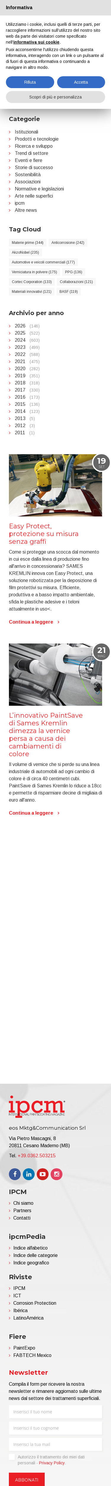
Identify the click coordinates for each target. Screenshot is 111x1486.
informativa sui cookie (36, 42)
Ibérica (20, 1310)
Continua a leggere (31, 813)
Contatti (21, 1217)
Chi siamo (23, 1203)
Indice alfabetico (30, 1247)
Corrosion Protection (34, 1303)
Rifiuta (30, 82)
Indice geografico (31, 1262)
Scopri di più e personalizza (55, 97)
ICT (17, 1295)
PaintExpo (24, 1347)
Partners (22, 1210)
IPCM (19, 1288)
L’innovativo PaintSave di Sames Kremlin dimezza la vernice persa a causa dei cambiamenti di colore (46, 926)
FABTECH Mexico (32, 1355)
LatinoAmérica (28, 1317)
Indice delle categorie (35, 1255)
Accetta (81, 82)
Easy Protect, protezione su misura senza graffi (44, 726)
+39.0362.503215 (37, 1155)
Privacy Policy (52, 1462)
